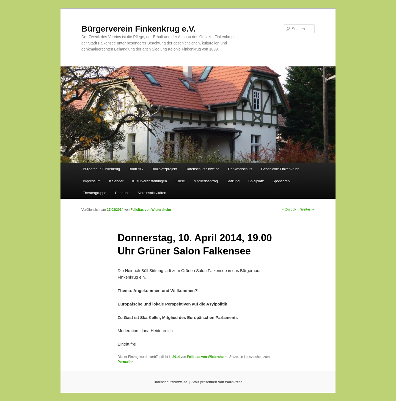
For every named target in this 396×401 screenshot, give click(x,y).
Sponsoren (281, 181)
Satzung (233, 181)
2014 (176, 357)
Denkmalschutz (240, 169)
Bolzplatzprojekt (164, 169)
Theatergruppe (94, 193)
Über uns (122, 193)
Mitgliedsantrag (206, 181)
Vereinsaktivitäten (152, 193)
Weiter (307, 209)
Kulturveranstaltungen (149, 181)
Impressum (91, 181)
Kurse (180, 181)
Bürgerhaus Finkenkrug (101, 169)
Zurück (288, 209)
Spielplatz (256, 181)
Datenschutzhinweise (202, 169)
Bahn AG (136, 169)
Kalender (116, 181)
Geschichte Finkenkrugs (280, 169)
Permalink (125, 362)
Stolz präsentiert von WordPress (216, 382)
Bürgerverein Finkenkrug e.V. (138, 28)
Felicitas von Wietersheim (151, 210)
